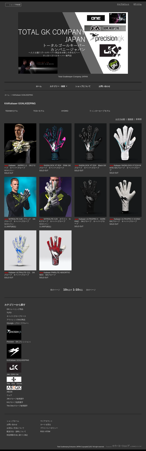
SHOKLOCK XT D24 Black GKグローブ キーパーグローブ (90, 166)
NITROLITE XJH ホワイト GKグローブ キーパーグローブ (55, 220)
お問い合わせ (104, 86)
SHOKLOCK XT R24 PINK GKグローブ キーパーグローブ (55, 166)
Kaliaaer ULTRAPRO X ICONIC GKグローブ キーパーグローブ (126, 220)
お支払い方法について (15, 428)
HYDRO (64, 111)
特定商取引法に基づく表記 (17, 435)
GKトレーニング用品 (15, 309)
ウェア (9, 395)
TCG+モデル (38, 111)
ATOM (47, 431)
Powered (124, 447)
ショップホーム (13, 421)
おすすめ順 (120, 119)
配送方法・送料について (16, 431)
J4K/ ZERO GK (14, 369)
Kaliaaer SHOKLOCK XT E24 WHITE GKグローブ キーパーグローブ (125, 167)
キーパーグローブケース (16, 316)
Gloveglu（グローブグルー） (18, 323)
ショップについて (83, 86)
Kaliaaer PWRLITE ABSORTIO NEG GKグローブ (54, 273)
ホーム (39, 86)
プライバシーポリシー (49, 428)
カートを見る (45, 425)
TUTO (9, 313)
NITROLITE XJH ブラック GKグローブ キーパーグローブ (19, 220)
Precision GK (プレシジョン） (19, 334)
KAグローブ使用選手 (15, 402)
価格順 (130, 119)
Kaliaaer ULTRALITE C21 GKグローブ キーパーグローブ (19, 273)
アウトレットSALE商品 (16, 320)
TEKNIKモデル (11, 111)
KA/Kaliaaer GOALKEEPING (22, 95)
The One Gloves (14, 381)
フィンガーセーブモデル (99, 111)
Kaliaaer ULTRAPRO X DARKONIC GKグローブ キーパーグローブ (90, 221)
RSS (42, 431)
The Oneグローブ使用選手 (17, 406)
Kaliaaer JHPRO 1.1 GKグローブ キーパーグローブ (19, 166)
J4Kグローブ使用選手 (15, 399)
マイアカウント (123, 4)
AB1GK (14, 389)
